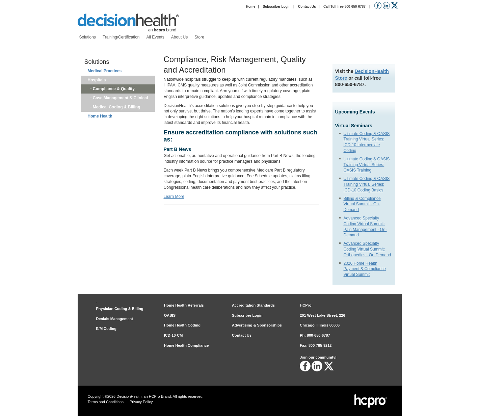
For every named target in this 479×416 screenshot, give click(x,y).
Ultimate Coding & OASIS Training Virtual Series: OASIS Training (367, 165)
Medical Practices (105, 71)
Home (250, 6)
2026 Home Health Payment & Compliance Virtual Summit (365, 269)
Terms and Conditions (106, 402)
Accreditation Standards (253, 305)
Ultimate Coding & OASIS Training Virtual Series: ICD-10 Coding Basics (367, 184)
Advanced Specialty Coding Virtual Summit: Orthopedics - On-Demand (367, 249)
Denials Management (114, 319)
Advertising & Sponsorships (257, 325)
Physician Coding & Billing (119, 309)
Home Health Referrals (184, 305)
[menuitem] (87, 37)
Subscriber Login (277, 6)
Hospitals (97, 80)
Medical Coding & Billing (116, 107)
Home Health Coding (182, 325)
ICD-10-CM (173, 335)
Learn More (174, 196)
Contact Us (307, 6)
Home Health (100, 116)
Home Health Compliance (186, 345)
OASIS (170, 315)
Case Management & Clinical (120, 98)
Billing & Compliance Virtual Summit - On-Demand (362, 204)
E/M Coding (106, 329)
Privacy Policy (141, 402)
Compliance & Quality (114, 88)
